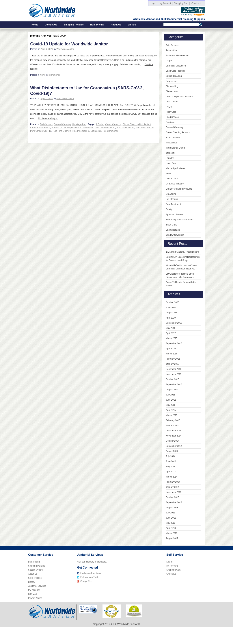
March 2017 (171, 338)
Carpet (169, 60)
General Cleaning (62, 124)
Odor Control (172, 178)
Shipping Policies (74, 24)
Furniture (170, 122)
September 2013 (174, 502)
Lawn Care (171, 163)
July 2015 (170, 394)
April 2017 (171, 333)
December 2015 (173, 369)
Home (34, 24)
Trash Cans (171, 224)
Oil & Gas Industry (175, 183)
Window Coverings (175, 235)
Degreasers (171, 81)
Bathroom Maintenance (177, 55)
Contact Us (51, 24)
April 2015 (171, 410)
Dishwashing (172, 86)
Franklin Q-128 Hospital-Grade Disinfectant (72, 127)
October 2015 (172, 379)
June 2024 (171, 307)
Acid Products (172, 45)
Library (132, 24)
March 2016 (171, 353)
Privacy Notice (35, 598)
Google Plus (86, 581)
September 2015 (174, 384)
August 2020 (172, 312)
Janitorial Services (37, 586)
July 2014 (170, 456)
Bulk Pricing (97, 24)
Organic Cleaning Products (179, 189)
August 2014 (172, 451)
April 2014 (171, 471)
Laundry (170, 158)
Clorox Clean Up (113, 124)
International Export (175, 148)
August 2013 (172, 507)
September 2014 (174, 446)
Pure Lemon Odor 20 (105, 127)
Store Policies (35, 578)
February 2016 (173, 359)
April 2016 (171, 348)
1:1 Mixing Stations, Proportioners (182, 252)
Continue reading (48, 118)
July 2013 (170, 512)
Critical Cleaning (174, 76)
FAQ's (169, 107)
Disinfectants (46, 124)
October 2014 (172, 441)
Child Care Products (175, 71)
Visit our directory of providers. (92, 562)
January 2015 (172, 425)
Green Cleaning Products (178, 132)
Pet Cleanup (172, 199)
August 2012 (172, 538)
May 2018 (171, 328)
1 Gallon (100, 124)
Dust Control (172, 101)
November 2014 (173, 435)
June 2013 (171, 518)
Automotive (171, 50)
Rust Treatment (173, 204)
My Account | (166, 3)
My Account (34, 590)
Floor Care (171, 112)
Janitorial (170, 153)
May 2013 (171, 523)
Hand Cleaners (173, 137)
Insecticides (171, 142)
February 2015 (173, 420)
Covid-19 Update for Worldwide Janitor (69, 44)
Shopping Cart (173, 570)
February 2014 (173, 482)
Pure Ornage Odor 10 (40, 131)
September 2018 (174, 323)
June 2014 (171, 461)
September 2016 (174, 343)
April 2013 (171, 528)
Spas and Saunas (174, 214)
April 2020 (171, 318)
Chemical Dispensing (176, 65)
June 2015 (171, 400)
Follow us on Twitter (90, 577)
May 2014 (171, 466)
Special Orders (35, 570)
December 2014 (173, 430)
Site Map (32, 594)
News (42, 75)
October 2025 (172, 302)
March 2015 (171, 415)
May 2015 (171, 405)
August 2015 (172, 389)
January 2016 (172, 364)
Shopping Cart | (182, 3)
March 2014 (171, 477)
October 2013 (172, 497)
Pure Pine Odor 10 (62, 131)
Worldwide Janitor (65, 49)
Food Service (172, 117)
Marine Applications (175, 168)
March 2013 (171, 533)
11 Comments (111, 131)
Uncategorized (79, 124)
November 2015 (173, 374)
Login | (154, 3)
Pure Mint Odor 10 (125, 127)
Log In (169, 562)
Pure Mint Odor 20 (145, 127)
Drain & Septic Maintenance (179, 96)
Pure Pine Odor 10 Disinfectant (87, 131)
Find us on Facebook (90, 573)
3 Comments (53, 75)
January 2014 (172, 487)
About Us (116, 24)
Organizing (171, 194)
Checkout (196, 3)
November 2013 (173, 492)
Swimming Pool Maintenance (180, 219)
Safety (169, 209)
